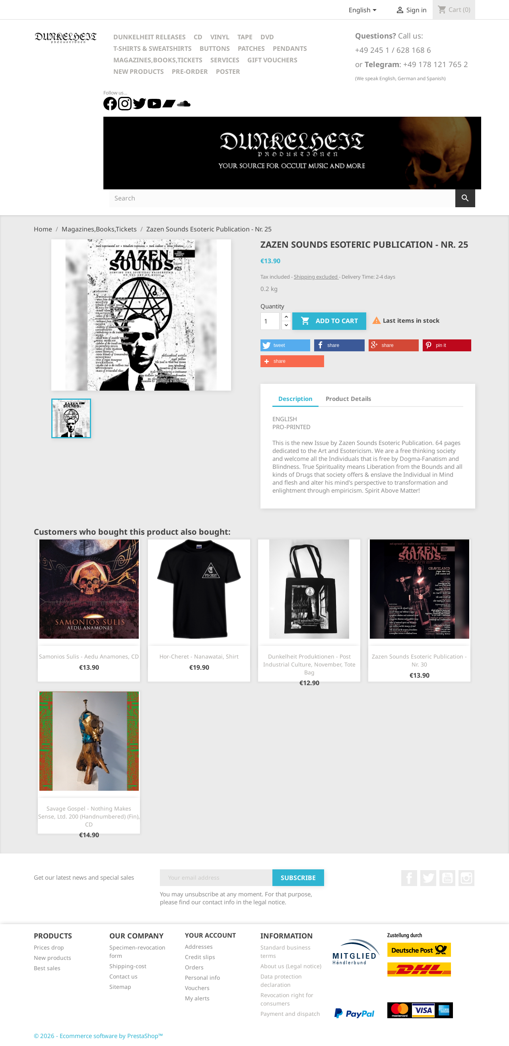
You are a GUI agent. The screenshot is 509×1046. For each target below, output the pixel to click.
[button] (285, 345)
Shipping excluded (316, 276)
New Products (138, 71)
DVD (267, 37)
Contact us (123, 976)
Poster (228, 71)
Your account (210, 935)
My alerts (197, 998)
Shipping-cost (127, 966)
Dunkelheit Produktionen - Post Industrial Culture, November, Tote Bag (309, 664)
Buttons (215, 48)
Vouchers (197, 988)
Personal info (202, 977)
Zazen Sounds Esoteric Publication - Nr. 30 (419, 660)
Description (295, 399)
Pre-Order (190, 71)
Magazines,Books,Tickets (157, 60)
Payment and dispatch (290, 1013)
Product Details (348, 399)
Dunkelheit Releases (149, 37)
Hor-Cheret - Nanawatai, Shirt (199, 656)
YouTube (447, 878)
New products (52, 957)
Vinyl (219, 37)
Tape (245, 37)
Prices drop (49, 947)
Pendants (290, 48)
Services (224, 60)
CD (198, 37)
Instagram (466, 878)
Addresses (199, 946)
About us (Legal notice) (290, 966)
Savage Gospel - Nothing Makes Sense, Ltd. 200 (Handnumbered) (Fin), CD (89, 816)
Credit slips (200, 957)
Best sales (47, 968)
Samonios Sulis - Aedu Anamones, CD (89, 656)
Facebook (409, 878)
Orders (194, 967)
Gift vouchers (272, 60)
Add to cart (329, 321)
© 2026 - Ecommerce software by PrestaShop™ (98, 1036)
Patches (251, 48)
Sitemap (120, 986)
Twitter (428, 878)
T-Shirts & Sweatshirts (152, 48)
